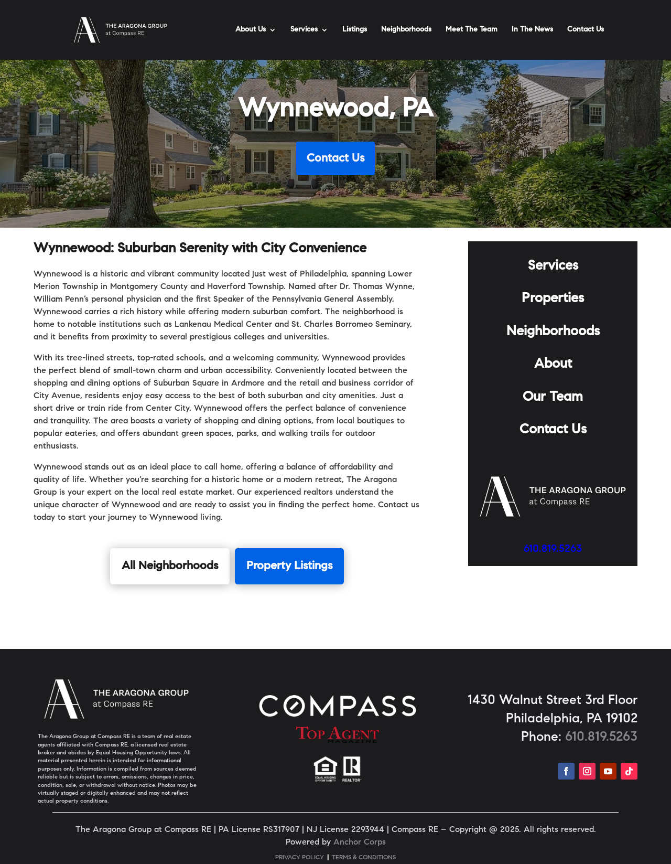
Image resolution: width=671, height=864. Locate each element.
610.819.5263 (553, 549)
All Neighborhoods (170, 566)
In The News (532, 30)
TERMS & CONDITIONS (364, 858)
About (553, 364)
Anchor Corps (359, 842)
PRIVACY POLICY (299, 858)
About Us (250, 30)
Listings (354, 30)
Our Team (553, 397)
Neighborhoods (406, 30)
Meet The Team (471, 30)
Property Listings (289, 566)
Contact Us (585, 30)
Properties (553, 299)
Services (304, 30)
